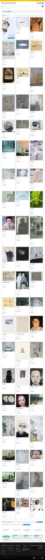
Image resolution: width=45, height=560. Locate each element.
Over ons (3, 549)
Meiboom (32, 442)
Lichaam (4, 112)
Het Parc (18, 129)
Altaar (4, 352)
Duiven (4, 180)
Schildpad (32, 307)
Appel (3, 133)
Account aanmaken (11, 550)
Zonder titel (32, 52)
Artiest (5, 8)
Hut (17, 261)
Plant (31, 239)
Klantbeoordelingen (18, 549)
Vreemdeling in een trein (6, 282)
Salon (31, 87)
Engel (3, 60)
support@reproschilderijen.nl (26, 548)
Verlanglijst (10, 548)
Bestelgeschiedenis (11, 547)
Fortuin (18, 464)
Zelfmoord (4, 262)
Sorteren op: (3, 15)
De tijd (32, 511)
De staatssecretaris (33, 460)
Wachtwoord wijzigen (11, 549)
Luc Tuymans (19, 30)
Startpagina (3, 8)
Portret (18, 438)
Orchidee (32, 208)
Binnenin (4, 153)
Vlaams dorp (19, 508)
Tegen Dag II (19, 490)
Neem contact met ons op (27, 524)
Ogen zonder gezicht (20, 408)
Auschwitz (4, 84)
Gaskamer (18, 78)
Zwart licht (18, 306)
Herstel (4, 308)
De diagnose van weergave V (35, 386)
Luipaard (32, 183)
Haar (17, 178)
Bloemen (32, 32)
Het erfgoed (4, 334)
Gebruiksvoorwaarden (18, 551)
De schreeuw (32, 405)
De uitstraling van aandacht (7, 461)
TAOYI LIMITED (25, 547)
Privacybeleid (17, 550)
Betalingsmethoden (4, 550)
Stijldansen (32, 161)
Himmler (18, 235)
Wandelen (32, 358)
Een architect (19, 28)
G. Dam (4, 231)
